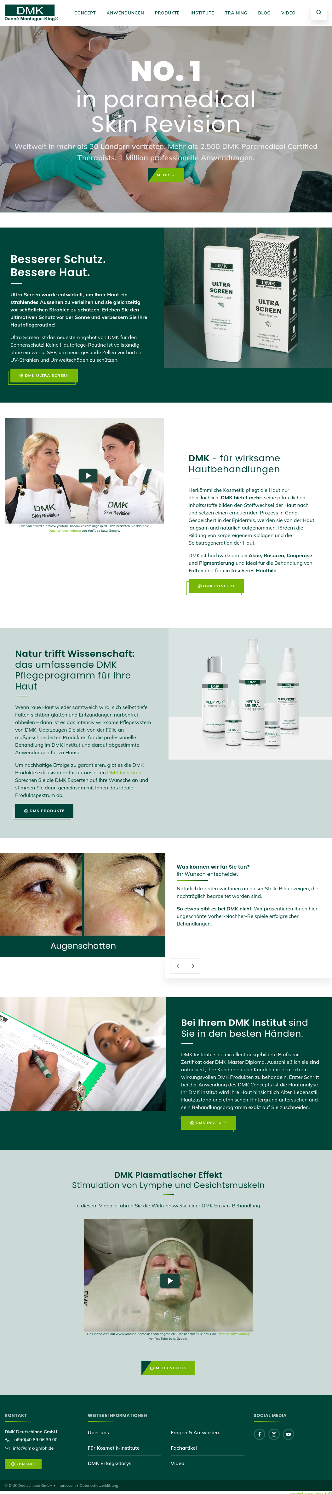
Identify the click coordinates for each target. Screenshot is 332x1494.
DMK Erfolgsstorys (110, 1463)
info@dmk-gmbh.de (33, 1448)
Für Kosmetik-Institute (114, 1448)
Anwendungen (125, 12)
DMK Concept (216, 586)
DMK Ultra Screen (44, 375)
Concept (85, 12)
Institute (202, 12)
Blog (264, 12)
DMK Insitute (208, 1122)
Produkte (167, 12)
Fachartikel (184, 1448)
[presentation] (177, 966)
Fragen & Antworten (195, 1432)
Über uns (98, 1432)
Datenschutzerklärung (65, 531)
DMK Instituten (124, 772)
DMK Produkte (44, 810)
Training (236, 12)
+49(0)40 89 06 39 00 (35, 1439)
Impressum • (67, 1485)
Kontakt (23, 1464)
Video (288, 12)
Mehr (166, 175)
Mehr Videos (168, 1367)
